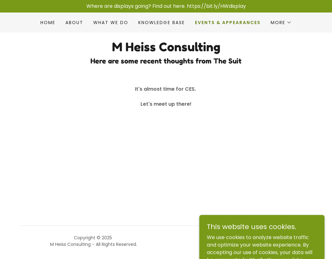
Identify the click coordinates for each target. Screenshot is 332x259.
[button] (281, 22)
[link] (166, 49)
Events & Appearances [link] (228, 22)
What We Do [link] (110, 22)
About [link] (74, 22)
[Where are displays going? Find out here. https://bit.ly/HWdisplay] (166, 6)
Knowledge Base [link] (161, 22)
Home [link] (47, 22)
